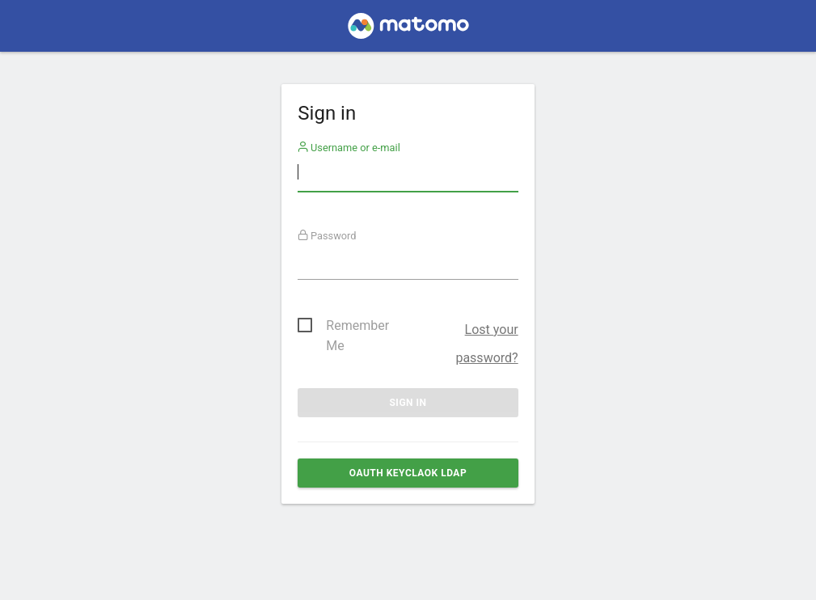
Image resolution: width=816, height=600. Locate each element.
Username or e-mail (349, 148)
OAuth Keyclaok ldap (408, 473)
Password (327, 236)
